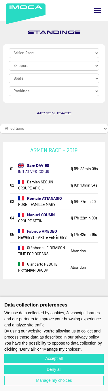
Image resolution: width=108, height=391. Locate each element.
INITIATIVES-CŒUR (33, 172)
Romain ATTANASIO (40, 198)
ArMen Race (54, 113)
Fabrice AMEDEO (37, 231)
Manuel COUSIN (36, 215)
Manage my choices (54, 380)
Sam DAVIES (33, 165)
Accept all (54, 358)
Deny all (54, 369)
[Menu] (97, 10)
